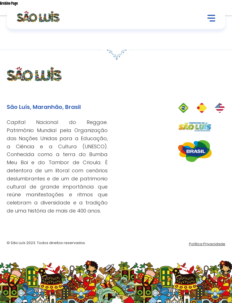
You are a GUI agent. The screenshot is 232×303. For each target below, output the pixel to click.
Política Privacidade (207, 244)
